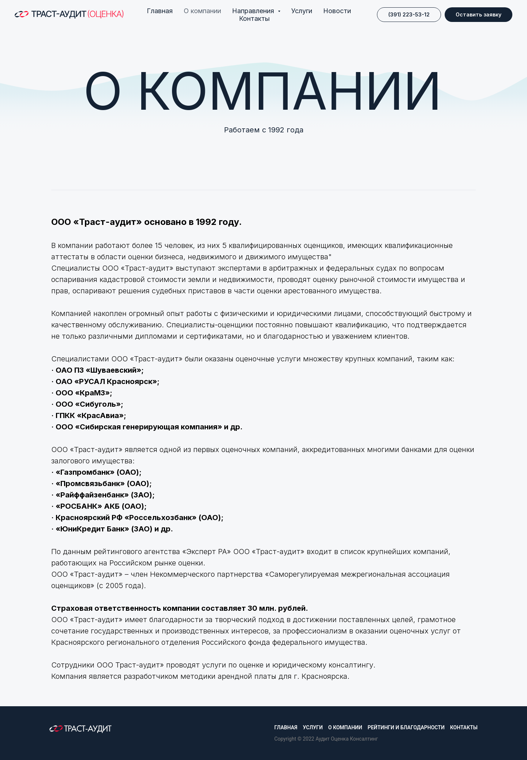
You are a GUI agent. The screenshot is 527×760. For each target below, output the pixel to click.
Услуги (301, 11)
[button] (478, 14)
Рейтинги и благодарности (405, 727)
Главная (160, 11)
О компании (202, 11)
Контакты (254, 18)
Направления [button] (254, 11)
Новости (337, 11)
